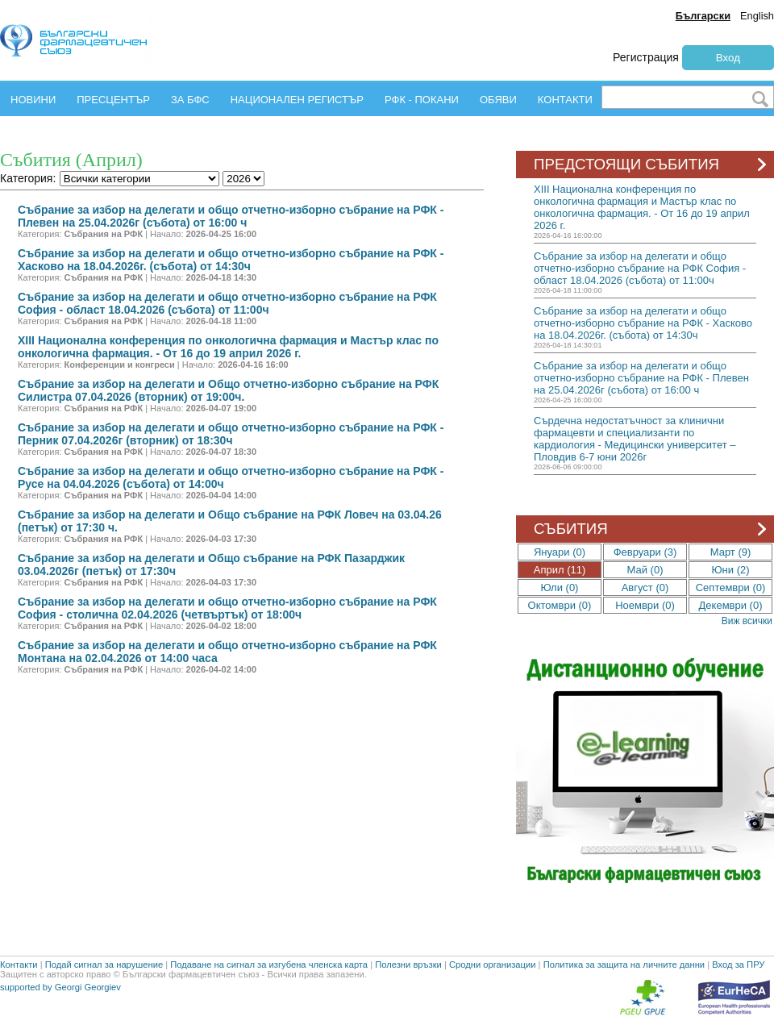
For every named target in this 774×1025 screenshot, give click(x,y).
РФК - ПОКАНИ (422, 100)
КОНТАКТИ (565, 100)
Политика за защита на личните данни (624, 964)
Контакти (19, 964)
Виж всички (747, 621)
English (757, 16)
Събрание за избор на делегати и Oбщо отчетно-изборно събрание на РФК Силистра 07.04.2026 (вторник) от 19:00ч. (228, 390)
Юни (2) (730, 570)
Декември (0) (731, 605)
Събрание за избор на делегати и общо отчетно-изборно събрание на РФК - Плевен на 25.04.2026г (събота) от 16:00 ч (230, 216)
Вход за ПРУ (738, 964)
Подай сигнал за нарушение (104, 964)
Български (703, 16)
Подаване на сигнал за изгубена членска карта (269, 964)
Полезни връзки (408, 964)
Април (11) (560, 570)
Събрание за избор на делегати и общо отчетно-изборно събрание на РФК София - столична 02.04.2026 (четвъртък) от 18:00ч (227, 608)
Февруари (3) (645, 552)
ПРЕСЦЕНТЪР (113, 100)
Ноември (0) (645, 605)
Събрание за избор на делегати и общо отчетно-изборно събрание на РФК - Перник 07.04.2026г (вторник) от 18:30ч (230, 434)
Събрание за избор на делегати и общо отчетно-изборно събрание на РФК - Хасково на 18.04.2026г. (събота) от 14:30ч (230, 260)
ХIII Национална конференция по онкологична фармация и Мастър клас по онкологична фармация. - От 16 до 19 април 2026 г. (228, 347)
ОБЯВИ (498, 100)
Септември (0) (731, 587)
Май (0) (645, 570)
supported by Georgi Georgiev (60, 987)
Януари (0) (559, 552)
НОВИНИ (33, 100)
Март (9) (730, 552)
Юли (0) (560, 587)
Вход (728, 58)
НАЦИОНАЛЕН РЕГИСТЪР (297, 100)
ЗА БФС (190, 100)
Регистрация (646, 57)
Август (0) (645, 587)
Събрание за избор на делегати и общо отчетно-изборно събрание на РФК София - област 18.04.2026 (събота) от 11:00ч (227, 303)
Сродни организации (492, 964)
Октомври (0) (560, 605)
